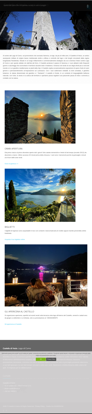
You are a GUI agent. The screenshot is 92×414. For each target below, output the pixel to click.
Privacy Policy (51, 359)
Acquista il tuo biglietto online (15, 239)
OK (41, 359)
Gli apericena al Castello (13, 324)
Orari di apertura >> (11, 164)
